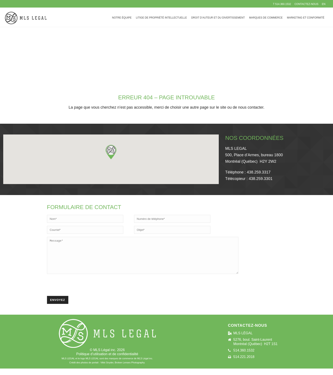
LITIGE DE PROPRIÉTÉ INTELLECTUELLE (161, 17)
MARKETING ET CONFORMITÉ (305, 17)
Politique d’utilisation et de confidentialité (107, 360)
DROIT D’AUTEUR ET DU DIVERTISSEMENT (218, 17)
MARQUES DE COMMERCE (266, 17)
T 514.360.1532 (282, 4)
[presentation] (80, 291)
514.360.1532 (244, 357)
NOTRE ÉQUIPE (122, 17)
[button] (111, 152)
